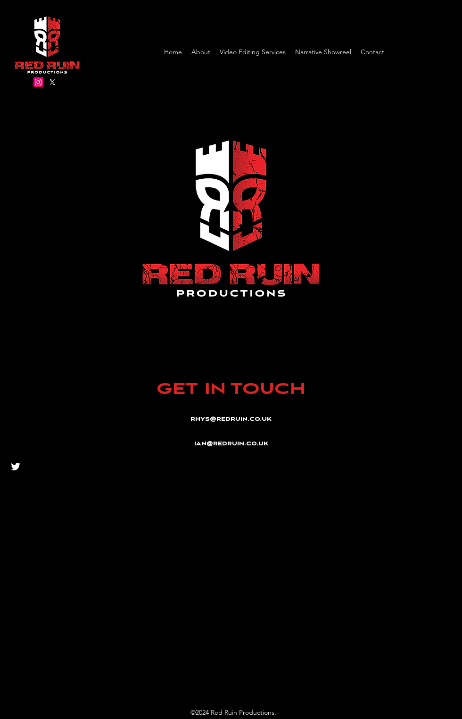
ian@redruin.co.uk (231, 444)
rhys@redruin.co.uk (231, 419)
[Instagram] (38, 82)
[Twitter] (52, 82)
